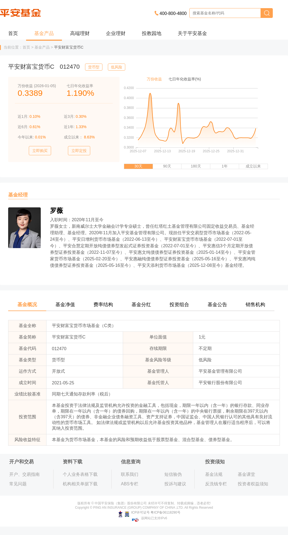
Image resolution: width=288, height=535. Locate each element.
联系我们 (129, 474)
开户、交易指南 (24, 474)
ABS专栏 (129, 484)
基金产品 (44, 33)
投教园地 (151, 33)
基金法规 (214, 474)
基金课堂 (246, 474)
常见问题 (18, 484)
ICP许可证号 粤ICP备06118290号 (149, 512)
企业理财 (116, 33)
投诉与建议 (175, 484)
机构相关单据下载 (80, 484)
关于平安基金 (192, 33)
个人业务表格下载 (80, 474)
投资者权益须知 (253, 484)
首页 (13, 33)
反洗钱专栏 (216, 484)
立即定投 (79, 150)
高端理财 (80, 33)
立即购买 (40, 150)
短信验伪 (173, 474)
